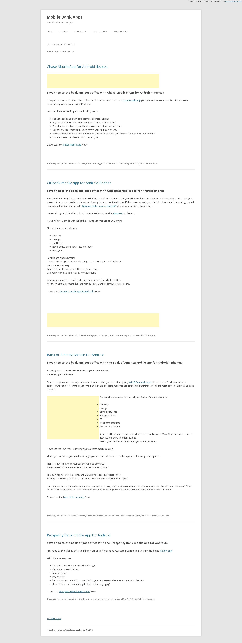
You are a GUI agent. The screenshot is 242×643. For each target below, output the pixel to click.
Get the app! (166, 550)
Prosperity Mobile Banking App (74, 591)
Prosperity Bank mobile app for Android (78, 535)
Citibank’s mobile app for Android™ (99, 205)
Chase (119, 163)
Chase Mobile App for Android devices (77, 66)
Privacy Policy (121, 31)
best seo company (233, 1)
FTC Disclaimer (100, 31)
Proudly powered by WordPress (61, 630)
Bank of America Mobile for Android (75, 354)
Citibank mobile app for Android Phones (79, 182)
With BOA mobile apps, (140, 382)
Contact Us (80, 31)
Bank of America (111, 515)
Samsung (129, 515)
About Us (63, 31)
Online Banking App (88, 335)
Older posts (54, 618)
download (118, 213)
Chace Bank (109, 163)
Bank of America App (73, 497)
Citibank (116, 335)
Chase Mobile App (131, 100)
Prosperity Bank (111, 599)
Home (49, 31)
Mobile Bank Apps (64, 17)
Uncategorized (85, 163)
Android (74, 163)
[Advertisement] (103, 81)
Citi (109, 335)
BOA (122, 515)
